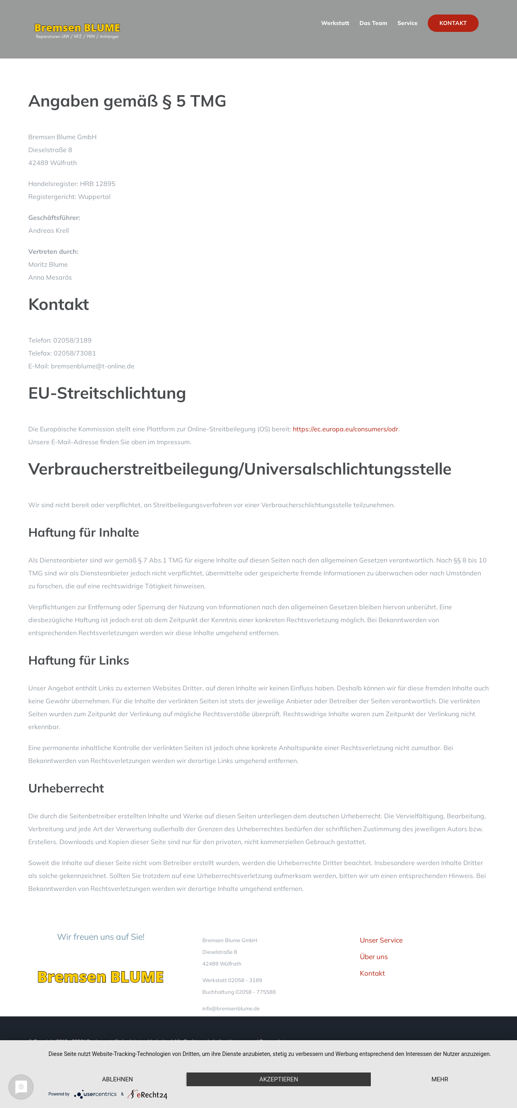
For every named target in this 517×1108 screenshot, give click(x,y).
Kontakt (372, 973)
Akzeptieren (278, 1079)
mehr (439, 1079)
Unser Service (381, 940)
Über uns (374, 956)
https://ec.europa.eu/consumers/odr (345, 429)
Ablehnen (117, 1079)
